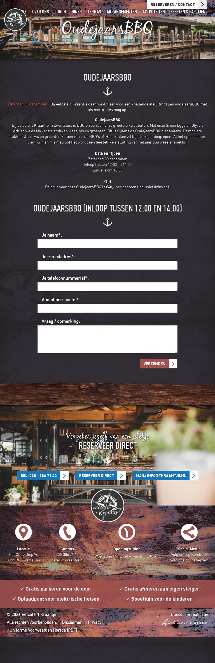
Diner (81, 21)
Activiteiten (155, 21)
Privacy (94, 648)
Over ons (46, 21)
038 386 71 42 (67, 580)
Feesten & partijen (188, 21)
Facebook (199, 580)
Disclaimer (72, 648)
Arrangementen (124, 21)
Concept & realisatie (185, 641)
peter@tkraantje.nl (67, 586)
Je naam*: (52, 261)
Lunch (65, 21)
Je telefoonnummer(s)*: (65, 304)
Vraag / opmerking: (61, 347)
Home (27, 21)
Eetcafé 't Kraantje (15, 19)
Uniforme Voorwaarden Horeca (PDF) (43, 656)
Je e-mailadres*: (58, 282)
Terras (98, 21)
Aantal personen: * (60, 325)
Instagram (199, 586)
